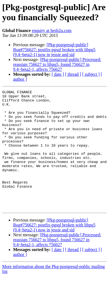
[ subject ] (91, 74)
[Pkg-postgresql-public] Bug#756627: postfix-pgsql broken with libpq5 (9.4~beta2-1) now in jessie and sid (54, 49)
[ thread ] (73, 74)
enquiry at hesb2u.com (51, 30)
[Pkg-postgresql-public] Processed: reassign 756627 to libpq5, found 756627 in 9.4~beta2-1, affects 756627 (57, 64)
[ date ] (58, 74)
